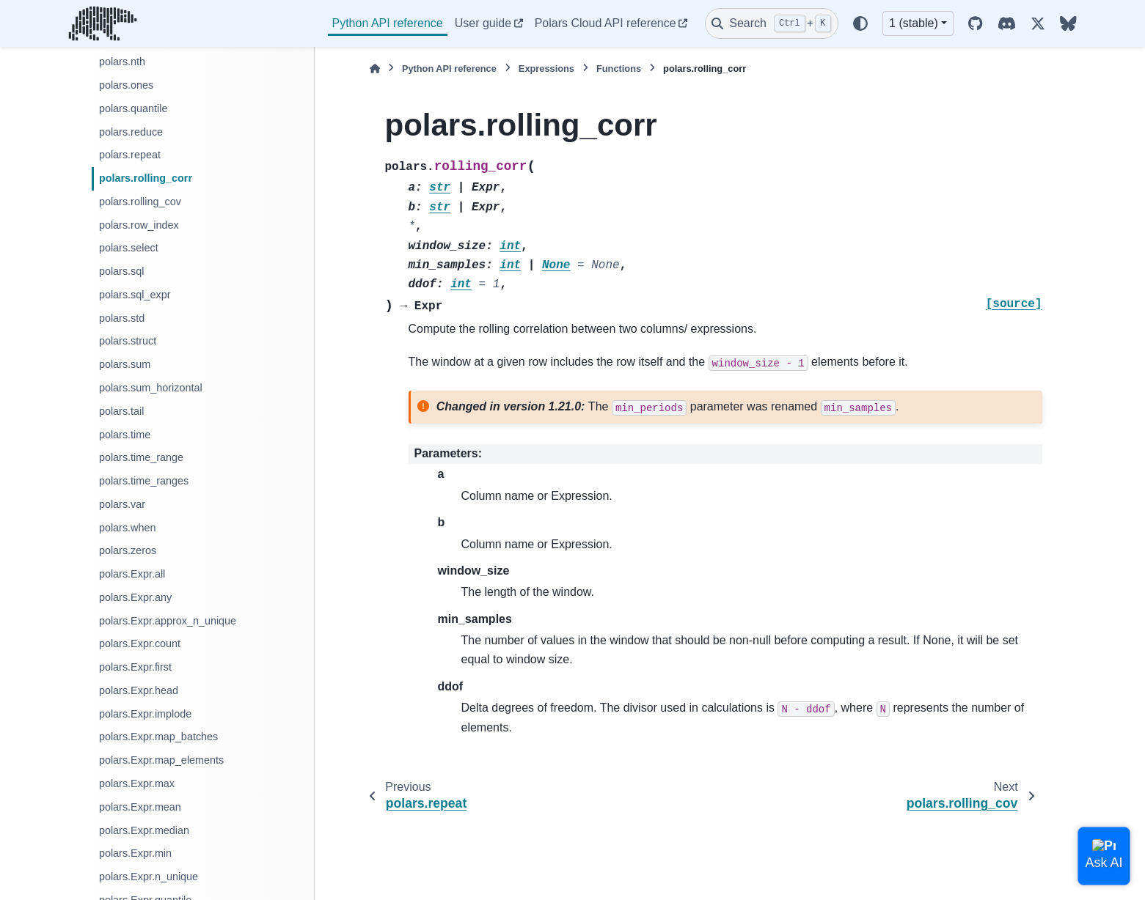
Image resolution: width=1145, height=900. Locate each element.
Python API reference (387, 23)
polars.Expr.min (135, 853)
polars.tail (122, 411)
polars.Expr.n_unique (148, 876)
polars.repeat (130, 155)
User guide (483, 23)
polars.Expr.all (132, 574)
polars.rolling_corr (145, 178)
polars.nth (122, 61)
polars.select (128, 248)
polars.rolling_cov (140, 201)
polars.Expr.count (139, 643)
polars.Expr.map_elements (161, 760)
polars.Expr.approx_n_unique (167, 621)
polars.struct (127, 341)
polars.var (122, 504)
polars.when (127, 528)
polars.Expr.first (135, 667)
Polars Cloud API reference (605, 23)
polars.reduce (131, 132)
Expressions (546, 68)
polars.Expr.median (144, 830)
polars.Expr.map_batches (158, 736)
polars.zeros (127, 550)
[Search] (771, 23)
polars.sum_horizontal (150, 388)
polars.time (124, 434)
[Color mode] (860, 23)
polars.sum (124, 364)
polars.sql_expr (135, 294)
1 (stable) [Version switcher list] (913, 23)
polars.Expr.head (138, 690)
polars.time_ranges (144, 481)
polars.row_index (139, 225)
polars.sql (122, 271)
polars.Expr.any (135, 597)
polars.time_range (141, 457)
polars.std (122, 318)
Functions (618, 68)
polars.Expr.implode (145, 714)
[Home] (375, 68)
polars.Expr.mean (140, 807)
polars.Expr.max (137, 783)
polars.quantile (133, 108)
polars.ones (126, 85)
